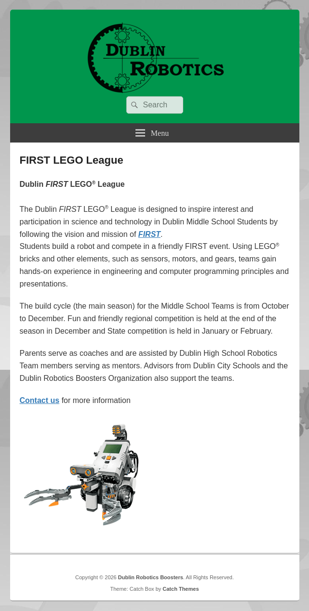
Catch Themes (180, 589)
